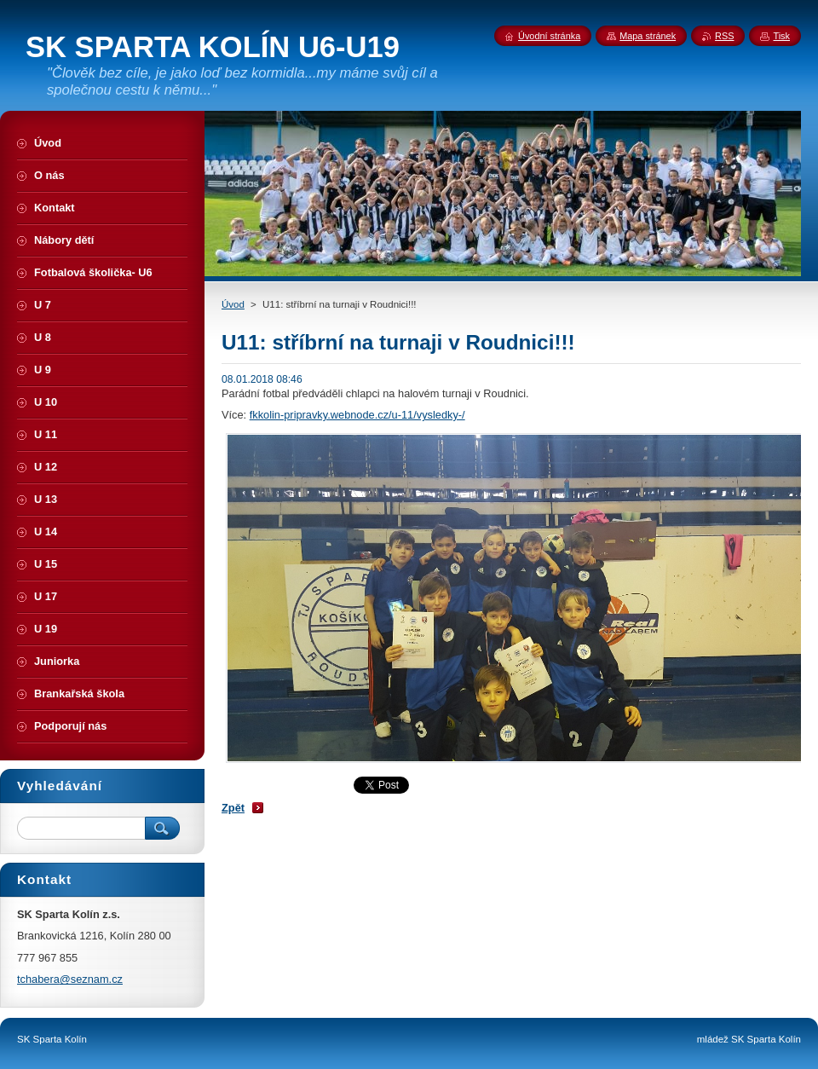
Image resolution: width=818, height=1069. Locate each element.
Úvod (233, 304)
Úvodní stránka (549, 36)
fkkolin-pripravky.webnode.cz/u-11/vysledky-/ (357, 414)
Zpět (233, 807)
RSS (724, 36)
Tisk (781, 36)
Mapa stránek (647, 36)
